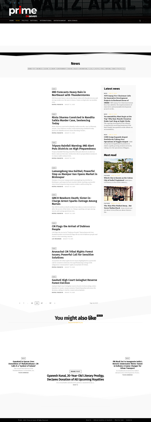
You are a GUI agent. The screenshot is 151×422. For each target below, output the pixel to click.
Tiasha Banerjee (23, 372)
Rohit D (75, 384)
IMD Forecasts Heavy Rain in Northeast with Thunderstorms (71, 93)
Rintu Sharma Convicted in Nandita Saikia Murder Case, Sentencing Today (73, 120)
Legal (91, 69)
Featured (107, 175)
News (114, 69)
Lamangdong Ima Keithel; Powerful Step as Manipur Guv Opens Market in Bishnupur (75, 174)
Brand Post (32, 69)
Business (39, 69)
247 (42, 303)
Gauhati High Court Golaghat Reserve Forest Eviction (75, 281)
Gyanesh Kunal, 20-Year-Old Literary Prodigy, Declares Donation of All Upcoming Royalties (75, 377)
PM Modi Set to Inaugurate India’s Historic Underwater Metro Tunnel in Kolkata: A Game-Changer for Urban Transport (127, 364)
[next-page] (54, 303)
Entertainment (62, 69)
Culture (46, 69)
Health (75, 69)
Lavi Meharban (56, 239)
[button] (140, 20)
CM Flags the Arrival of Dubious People (71, 228)
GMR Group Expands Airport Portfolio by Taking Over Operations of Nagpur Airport (116, 139)
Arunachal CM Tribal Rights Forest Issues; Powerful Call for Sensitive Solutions (73, 254)
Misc (103, 69)
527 (50, 303)
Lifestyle (97, 69)
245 (32, 303)
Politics (120, 69)
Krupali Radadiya (57, 104)
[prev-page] (19, 303)
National (108, 69)
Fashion (70, 69)
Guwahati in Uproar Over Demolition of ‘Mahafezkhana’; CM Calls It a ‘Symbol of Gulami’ (24, 363)
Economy (52, 69)
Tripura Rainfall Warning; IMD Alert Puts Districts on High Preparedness (74, 147)
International (83, 69)
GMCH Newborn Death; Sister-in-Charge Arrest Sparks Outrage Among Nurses (74, 201)
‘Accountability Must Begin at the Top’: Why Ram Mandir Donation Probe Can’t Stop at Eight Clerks (118, 119)
